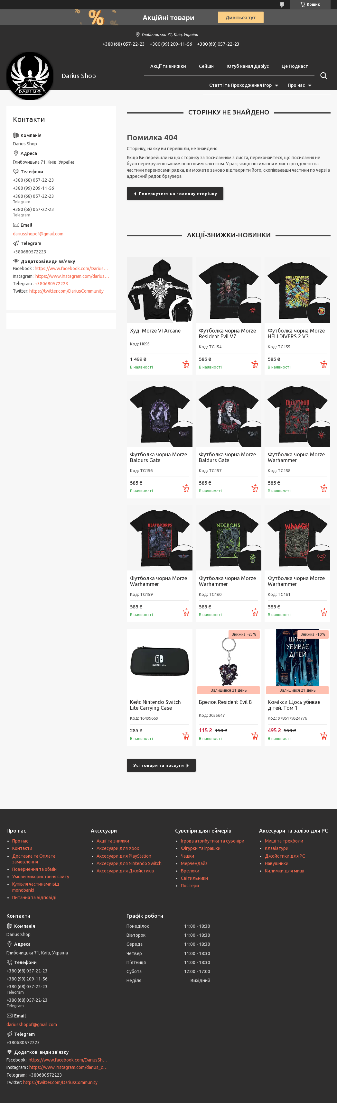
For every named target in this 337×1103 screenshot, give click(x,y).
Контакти (22, 848)
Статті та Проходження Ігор (240, 85)
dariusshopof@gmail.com (38, 233)
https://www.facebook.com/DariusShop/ (75, 268)
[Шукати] (322, 76)
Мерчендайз (194, 863)
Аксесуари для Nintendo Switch (129, 863)
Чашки (187, 856)
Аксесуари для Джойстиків (125, 870)
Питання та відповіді (34, 897)
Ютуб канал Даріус (248, 66)
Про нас (296, 85)
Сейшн (206, 66)
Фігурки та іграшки (200, 848)
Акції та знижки (168, 66)
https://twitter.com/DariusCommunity (66, 291)
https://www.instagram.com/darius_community (82, 276)
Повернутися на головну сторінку (178, 193)
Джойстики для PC (285, 856)
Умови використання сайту (40, 876)
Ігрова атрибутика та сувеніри (212, 840)
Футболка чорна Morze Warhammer (296, 457)
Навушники (276, 863)
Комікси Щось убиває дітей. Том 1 (294, 705)
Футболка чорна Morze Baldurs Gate (158, 457)
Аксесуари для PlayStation (124, 856)
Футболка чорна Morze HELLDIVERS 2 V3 (296, 333)
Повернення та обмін (34, 869)
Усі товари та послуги (158, 765)
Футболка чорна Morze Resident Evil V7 (227, 333)
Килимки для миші (284, 870)
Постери (190, 885)
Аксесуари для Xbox (118, 848)
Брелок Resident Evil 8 (225, 702)
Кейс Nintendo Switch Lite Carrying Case (155, 705)
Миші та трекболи (284, 840)
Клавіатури (276, 848)
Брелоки (190, 870)
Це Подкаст (295, 66)
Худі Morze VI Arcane (155, 330)
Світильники (194, 878)
